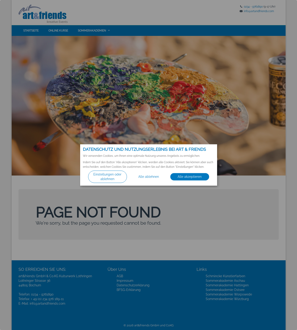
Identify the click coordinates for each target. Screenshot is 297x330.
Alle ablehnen (148, 177)
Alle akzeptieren (190, 177)
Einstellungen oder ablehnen (107, 177)
